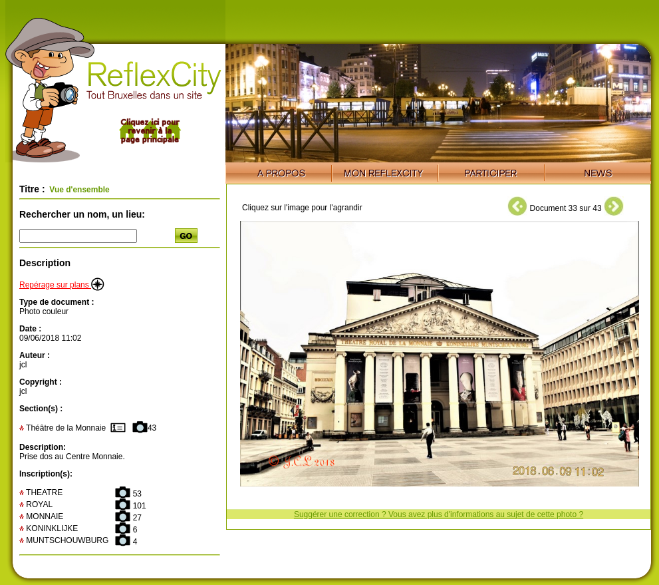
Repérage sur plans (61, 285)
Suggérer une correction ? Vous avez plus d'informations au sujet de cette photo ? (438, 514)
